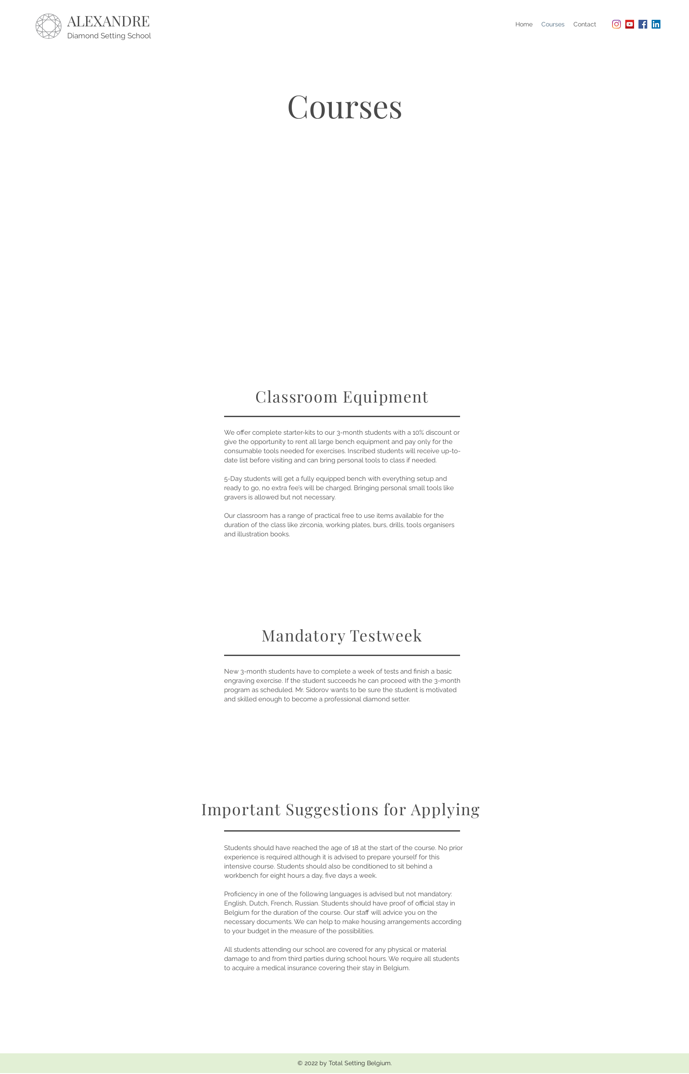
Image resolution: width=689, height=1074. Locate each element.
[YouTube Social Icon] (629, 24)
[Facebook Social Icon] (642, 24)
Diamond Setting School (109, 35)
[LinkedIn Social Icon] (656, 24)
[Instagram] (616, 24)
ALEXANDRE (108, 20)
